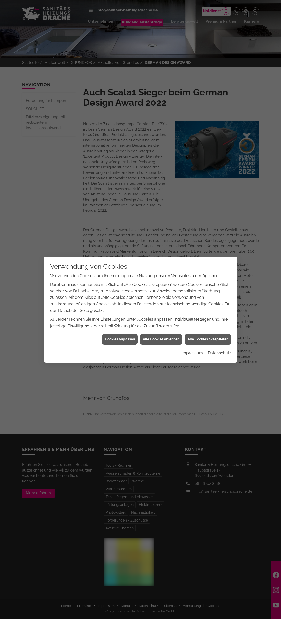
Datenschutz (219, 344)
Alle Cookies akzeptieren (208, 331)
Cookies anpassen (120, 331)
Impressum (192, 344)
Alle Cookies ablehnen (161, 331)
